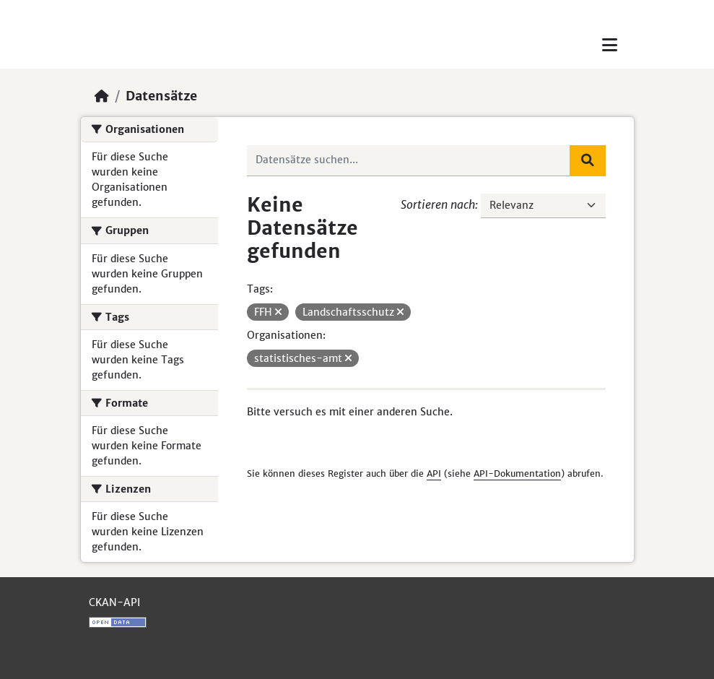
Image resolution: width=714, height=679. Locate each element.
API (434, 473)
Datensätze (161, 96)
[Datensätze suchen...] (408, 160)
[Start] (102, 96)
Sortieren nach (438, 204)
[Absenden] (588, 160)
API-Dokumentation (517, 473)
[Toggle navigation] (609, 45)
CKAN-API (114, 602)
